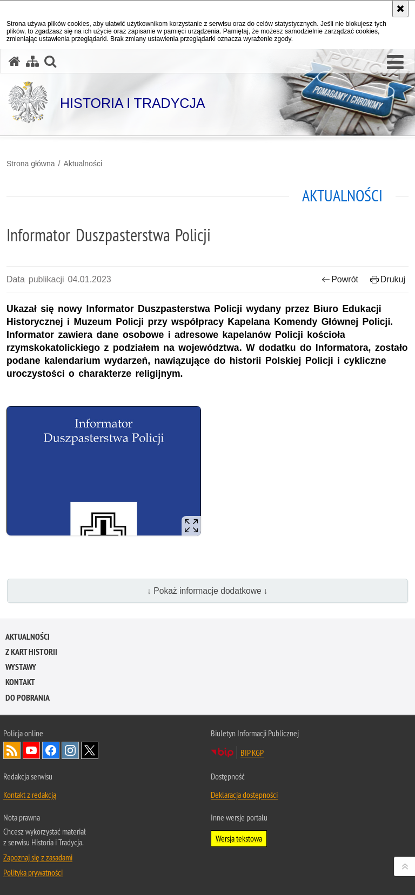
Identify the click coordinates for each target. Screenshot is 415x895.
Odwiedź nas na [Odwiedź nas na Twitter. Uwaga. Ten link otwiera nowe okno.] (89, 750)
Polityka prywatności (33, 872)
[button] (395, 62)
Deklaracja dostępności (244, 794)
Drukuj (387, 279)
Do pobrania (27, 697)
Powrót (340, 279)
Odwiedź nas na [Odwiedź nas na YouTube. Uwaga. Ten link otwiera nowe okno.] (31, 750)
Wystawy (20, 667)
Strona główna (30, 163)
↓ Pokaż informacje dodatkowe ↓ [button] (207, 590)
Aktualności (82, 163)
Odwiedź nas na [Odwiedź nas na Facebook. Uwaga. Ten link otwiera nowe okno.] (50, 750)
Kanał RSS (12, 750)
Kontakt (20, 682)
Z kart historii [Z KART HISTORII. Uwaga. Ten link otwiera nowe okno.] (31, 651)
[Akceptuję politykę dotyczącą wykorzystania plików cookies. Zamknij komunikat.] (400, 8)
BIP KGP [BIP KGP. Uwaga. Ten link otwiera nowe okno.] (252, 752)
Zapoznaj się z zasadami (37, 857)
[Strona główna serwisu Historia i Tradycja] (15, 61)
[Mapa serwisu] (32, 61)
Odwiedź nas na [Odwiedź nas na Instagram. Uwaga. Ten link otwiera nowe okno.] (70, 750)
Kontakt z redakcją (29, 794)
